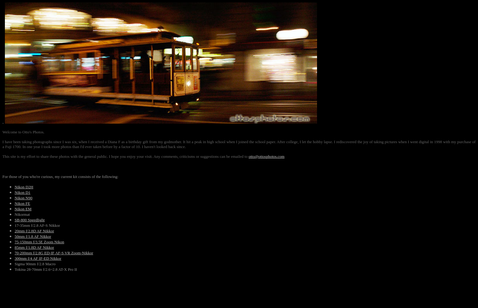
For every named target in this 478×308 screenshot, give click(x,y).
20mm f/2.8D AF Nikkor (34, 231)
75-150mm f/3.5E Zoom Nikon (39, 242)
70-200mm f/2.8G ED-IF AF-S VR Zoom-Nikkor (54, 253)
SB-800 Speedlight (30, 220)
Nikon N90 (23, 198)
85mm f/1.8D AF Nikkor (34, 247)
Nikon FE (22, 203)
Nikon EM (23, 209)
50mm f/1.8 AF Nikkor (33, 236)
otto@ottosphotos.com (266, 156)
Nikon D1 (22, 192)
